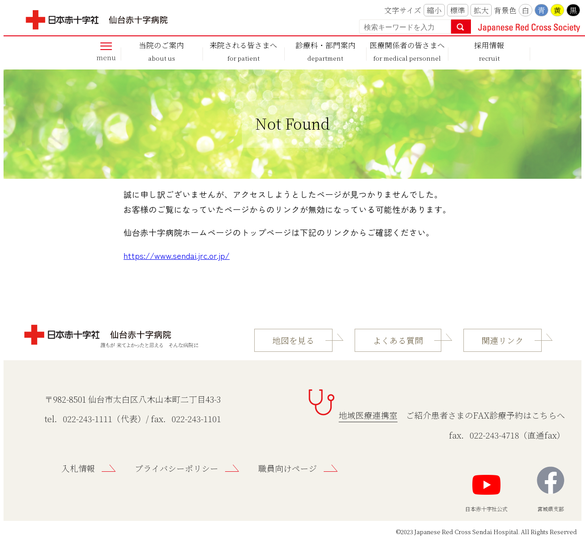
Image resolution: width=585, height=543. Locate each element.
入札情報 (78, 468)
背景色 (505, 10)
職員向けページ (287, 468)
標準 (457, 10)
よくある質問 (398, 340)
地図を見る (293, 340)
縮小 (434, 10)
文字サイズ (402, 10)
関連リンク (503, 340)
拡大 (481, 10)
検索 (461, 26)
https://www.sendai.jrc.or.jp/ (176, 255)
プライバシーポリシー (176, 468)
